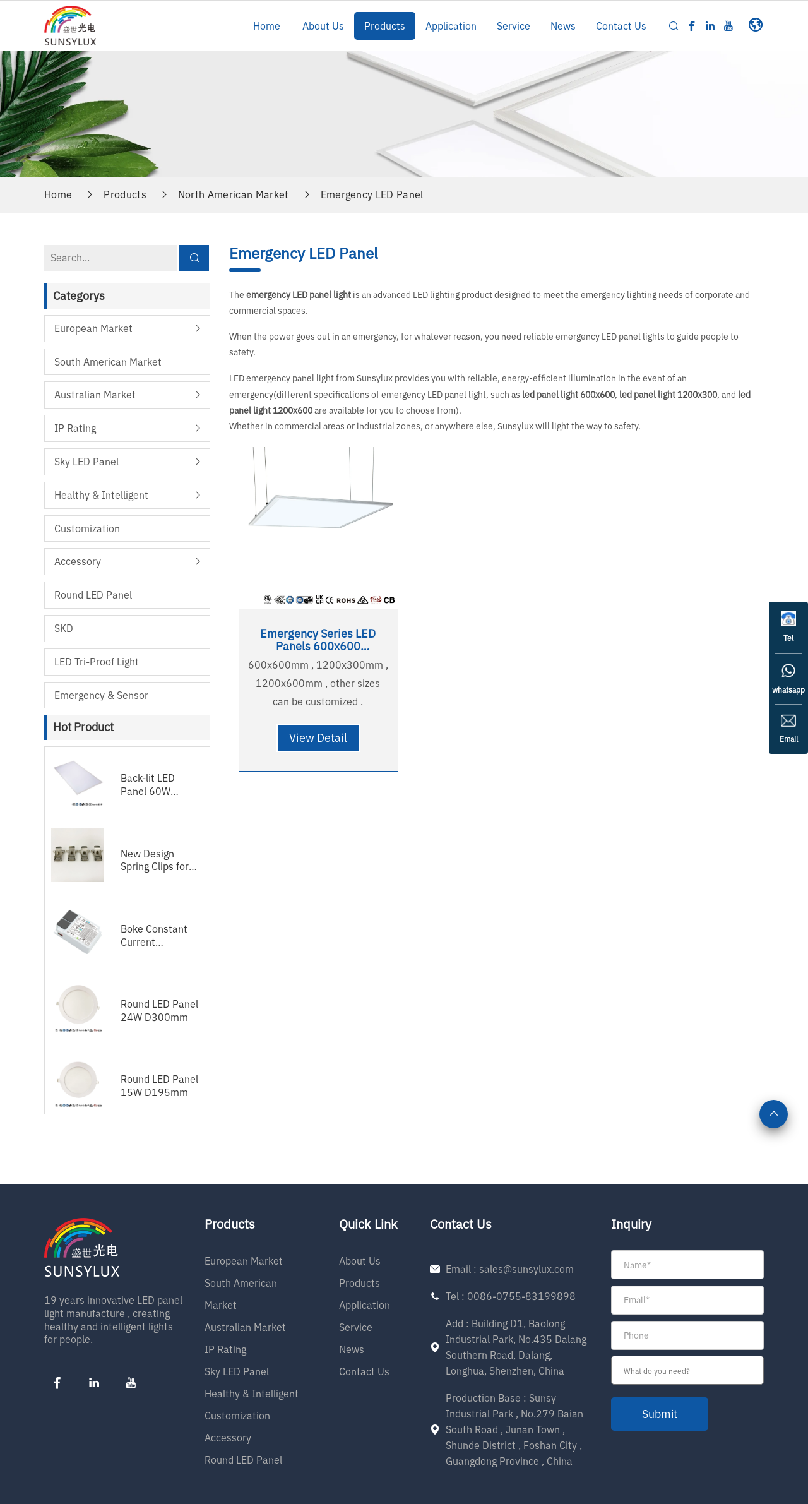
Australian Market (95, 394)
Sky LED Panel (86, 461)
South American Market (108, 360)
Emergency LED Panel (372, 194)
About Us (323, 26)
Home (266, 26)
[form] (687, 1340)
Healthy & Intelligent (101, 494)
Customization (87, 527)
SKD (63, 627)
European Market (93, 327)
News (563, 26)
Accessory (77, 560)
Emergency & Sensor (101, 694)
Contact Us (621, 26)
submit (661, 1413)
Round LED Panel (93, 594)
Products (384, 26)
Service (513, 26)
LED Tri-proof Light (96, 660)
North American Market (233, 194)
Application (451, 26)
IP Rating (75, 427)
